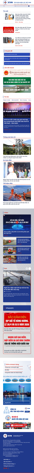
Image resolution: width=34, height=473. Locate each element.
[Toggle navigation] (4, 6)
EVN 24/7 (6, 235)
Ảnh (5, 268)
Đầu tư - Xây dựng (19, 22)
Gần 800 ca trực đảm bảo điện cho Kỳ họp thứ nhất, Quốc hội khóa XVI (23, 259)
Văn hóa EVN (9, 395)
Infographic (17, 32)
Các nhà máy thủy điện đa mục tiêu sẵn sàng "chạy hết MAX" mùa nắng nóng (24, 241)
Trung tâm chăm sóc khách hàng (13, 372)
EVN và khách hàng (12, 364)
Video (6, 212)
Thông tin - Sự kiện (6, 100)
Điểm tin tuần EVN (15, 100)
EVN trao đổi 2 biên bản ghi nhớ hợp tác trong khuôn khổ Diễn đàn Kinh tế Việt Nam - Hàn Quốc (16, 121)
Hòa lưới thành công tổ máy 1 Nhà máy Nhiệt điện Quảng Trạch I (24, 250)
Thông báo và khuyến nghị (12, 367)
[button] (29, 97)
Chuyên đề (8, 51)
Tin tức (6, 97)
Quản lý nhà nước (19, 45)
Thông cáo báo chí (9, 137)
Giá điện (7, 370)
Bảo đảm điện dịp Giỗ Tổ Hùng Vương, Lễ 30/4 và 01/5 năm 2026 (23, 29)
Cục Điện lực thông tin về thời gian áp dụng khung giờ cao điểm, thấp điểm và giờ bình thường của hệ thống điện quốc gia (23, 40)
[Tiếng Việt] (17, 2)
